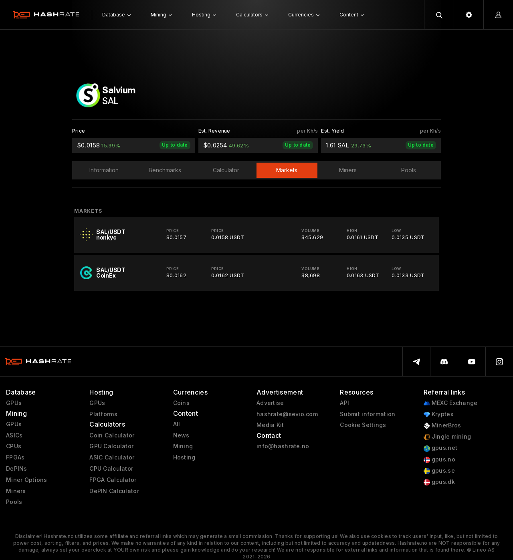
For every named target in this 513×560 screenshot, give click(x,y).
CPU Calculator (111, 468)
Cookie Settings (363, 425)
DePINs (16, 468)
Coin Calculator (111, 435)
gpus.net (441, 448)
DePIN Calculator (114, 491)
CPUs (13, 446)
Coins (181, 403)
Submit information (367, 414)
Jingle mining (447, 436)
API (344, 403)
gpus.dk (439, 482)
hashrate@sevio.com (287, 414)
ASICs (14, 435)
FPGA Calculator (112, 480)
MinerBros (442, 425)
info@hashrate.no (282, 446)
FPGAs (15, 457)
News (181, 435)
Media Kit (270, 425)
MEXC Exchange (451, 403)
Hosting (184, 457)
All (176, 424)
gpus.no (439, 459)
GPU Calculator (111, 446)
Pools (14, 502)
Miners (16, 491)
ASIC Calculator (111, 457)
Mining (183, 446)
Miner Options (26, 480)
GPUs (14, 403)
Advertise (270, 403)
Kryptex (438, 414)
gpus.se (439, 470)
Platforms (103, 414)
